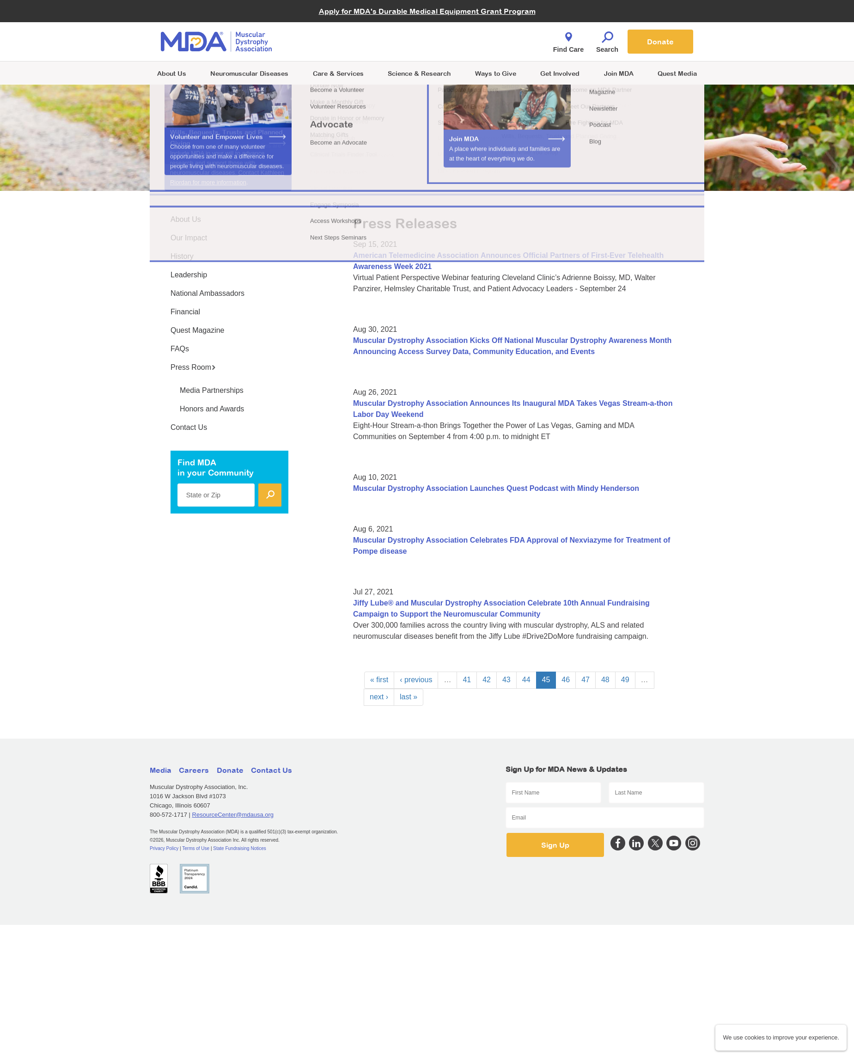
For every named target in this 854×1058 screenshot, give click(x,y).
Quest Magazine (198, 330)
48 (605, 680)
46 (565, 680)
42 (486, 680)
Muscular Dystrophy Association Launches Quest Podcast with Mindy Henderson (496, 488)
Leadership (189, 275)
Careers (194, 770)
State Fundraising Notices (239, 848)
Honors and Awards (212, 409)
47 (585, 680)
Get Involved (560, 73)
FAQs (180, 349)
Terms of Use (195, 848)
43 (506, 680)
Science (419, 73)
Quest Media (677, 73)
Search (607, 39)
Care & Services (338, 73)
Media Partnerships (212, 390)
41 (467, 680)
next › (379, 697)
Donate (660, 41)
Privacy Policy (164, 848)
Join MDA (619, 73)
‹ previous (416, 680)
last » (408, 697)
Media (160, 770)
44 (526, 680)
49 (625, 680)
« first (379, 680)
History (182, 256)
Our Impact (189, 238)
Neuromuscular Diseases (249, 73)
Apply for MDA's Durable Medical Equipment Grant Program (427, 11)
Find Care (568, 39)
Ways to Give (495, 73)
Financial (185, 312)
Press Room (193, 367)
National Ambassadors (207, 293)
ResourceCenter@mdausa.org (233, 814)
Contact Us (189, 427)
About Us (171, 73)
